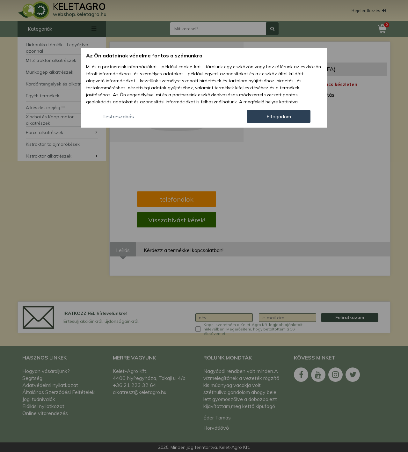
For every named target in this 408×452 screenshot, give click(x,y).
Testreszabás (118, 116)
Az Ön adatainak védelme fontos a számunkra (144, 55)
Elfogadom (278, 116)
